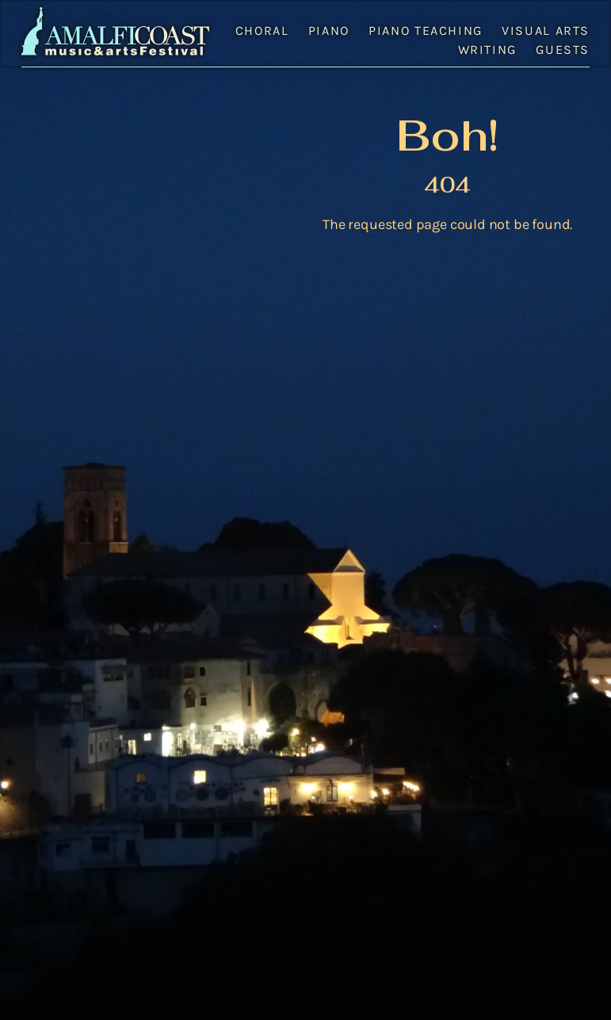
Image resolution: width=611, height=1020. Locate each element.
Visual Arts (546, 30)
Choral (262, 30)
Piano (328, 30)
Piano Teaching (426, 30)
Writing (487, 49)
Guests (563, 49)
